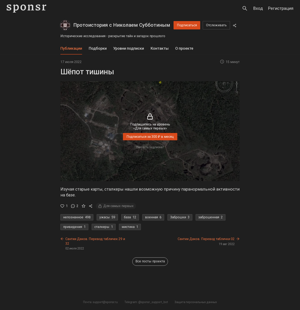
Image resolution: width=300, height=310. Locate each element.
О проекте (184, 48)
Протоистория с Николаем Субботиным (121, 25)
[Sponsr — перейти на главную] (26, 8)
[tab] (71, 48)
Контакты (160, 48)
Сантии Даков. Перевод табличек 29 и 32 (95, 241)
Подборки (98, 48)
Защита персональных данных (196, 302)
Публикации (71, 48)
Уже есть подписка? (150, 147)
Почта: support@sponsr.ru (100, 302)
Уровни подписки (128, 48)
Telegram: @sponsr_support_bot (146, 302)
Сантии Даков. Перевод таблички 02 (206, 239)
